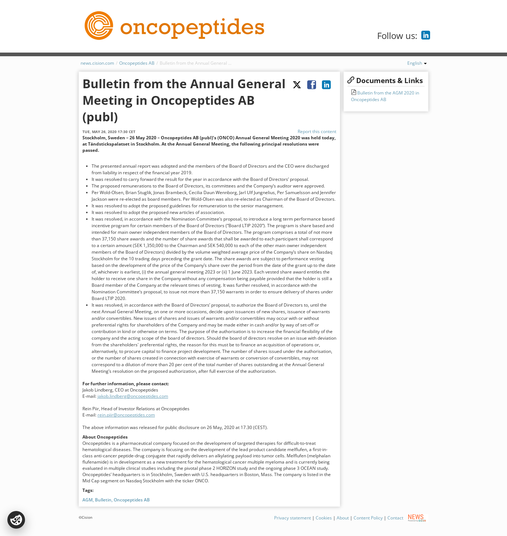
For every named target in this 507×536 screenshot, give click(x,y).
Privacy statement (292, 518)
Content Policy (368, 518)
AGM (87, 500)
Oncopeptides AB (137, 63)
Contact (395, 518)
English (417, 63)
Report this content (317, 131)
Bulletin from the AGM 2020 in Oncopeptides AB (385, 96)
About (343, 518)
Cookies (324, 518)
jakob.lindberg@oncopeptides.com (133, 396)
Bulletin (103, 500)
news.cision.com (97, 63)
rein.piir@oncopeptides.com (126, 415)
